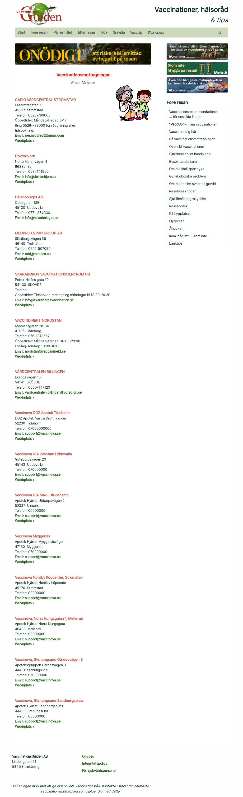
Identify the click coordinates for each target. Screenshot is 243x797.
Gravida (119, 32)
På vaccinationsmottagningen (192, 139)
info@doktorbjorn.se (40, 177)
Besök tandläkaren (183, 161)
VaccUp (136, 32)
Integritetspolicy (94, 763)
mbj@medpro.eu (38, 254)
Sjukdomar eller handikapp (190, 154)
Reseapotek (178, 206)
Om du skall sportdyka (186, 169)
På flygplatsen (180, 213)
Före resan (39, 32)
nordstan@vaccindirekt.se (45, 351)
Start (21, 32)
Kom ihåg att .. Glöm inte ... (190, 236)
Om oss (88, 756)
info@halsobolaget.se (41, 218)
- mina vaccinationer (193, 124)
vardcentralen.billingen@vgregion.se (53, 392)
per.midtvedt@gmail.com (44, 135)
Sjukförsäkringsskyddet (187, 199)
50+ (104, 32)
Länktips (175, 243)
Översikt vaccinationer (186, 146)
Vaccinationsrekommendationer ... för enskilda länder (193, 114)
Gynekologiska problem (187, 176)
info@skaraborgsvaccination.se (49, 300)
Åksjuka (175, 228)
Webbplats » (24, 141)
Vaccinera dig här (182, 132)
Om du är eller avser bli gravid (192, 184)
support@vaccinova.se (43, 433)
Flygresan (176, 221)
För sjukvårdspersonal (99, 771)
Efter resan (86, 32)
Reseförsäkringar (182, 191)
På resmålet (63, 32)
